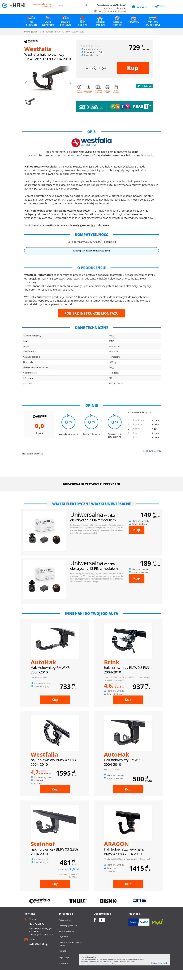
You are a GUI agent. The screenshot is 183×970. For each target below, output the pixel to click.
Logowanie (63, 963)
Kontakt (62, 951)
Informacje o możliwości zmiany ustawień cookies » (98, 964)
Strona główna (30, 31)
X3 (63, 31)
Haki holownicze (46, 31)
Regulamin (63, 936)
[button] (26, 83)
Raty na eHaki (65, 920)
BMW (57, 31)
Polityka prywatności (68, 925)
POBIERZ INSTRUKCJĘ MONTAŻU (91, 313)
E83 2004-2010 (78, 31)
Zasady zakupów (66, 931)
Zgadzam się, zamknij (159, 963)
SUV (68, 31)
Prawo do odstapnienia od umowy (70, 944)
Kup (132, 68)
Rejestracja (64, 957)
